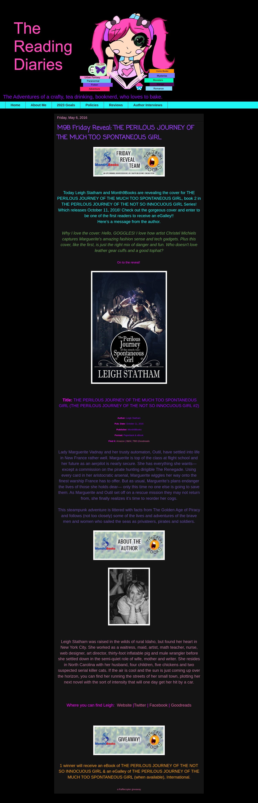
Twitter (140, 705)
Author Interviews (147, 105)
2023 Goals (66, 105)
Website (124, 705)
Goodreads (181, 705)
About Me (38, 105)
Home (15, 105)
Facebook (158, 705)
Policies (92, 105)
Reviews (116, 105)
